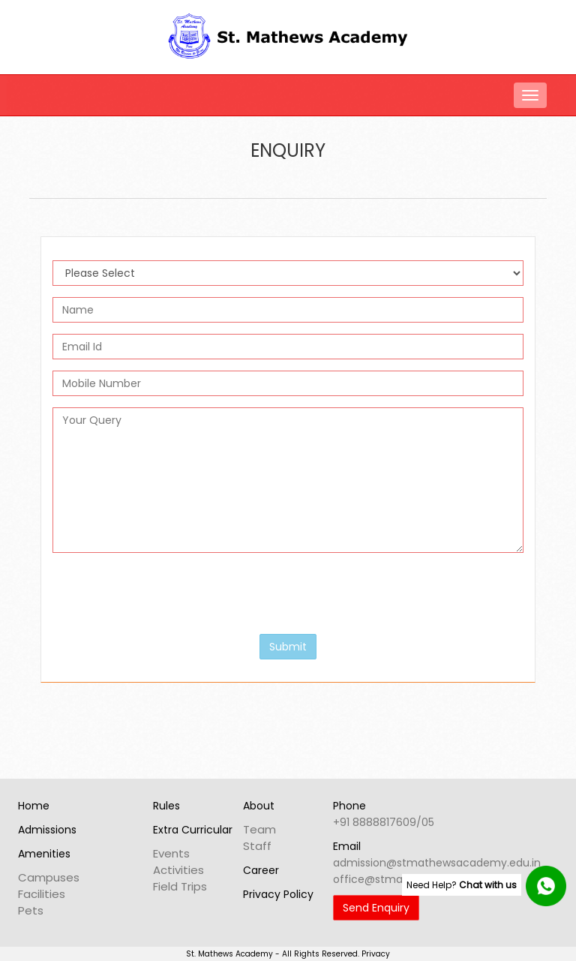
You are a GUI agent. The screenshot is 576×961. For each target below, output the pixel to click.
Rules (166, 805)
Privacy (376, 953)
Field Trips (180, 886)
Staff (257, 846)
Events (171, 853)
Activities (178, 870)
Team (259, 829)
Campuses (49, 877)
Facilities (41, 894)
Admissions (47, 829)
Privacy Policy (278, 894)
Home (34, 805)
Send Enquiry (376, 907)
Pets (31, 910)
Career (261, 870)
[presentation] (166, 593)
